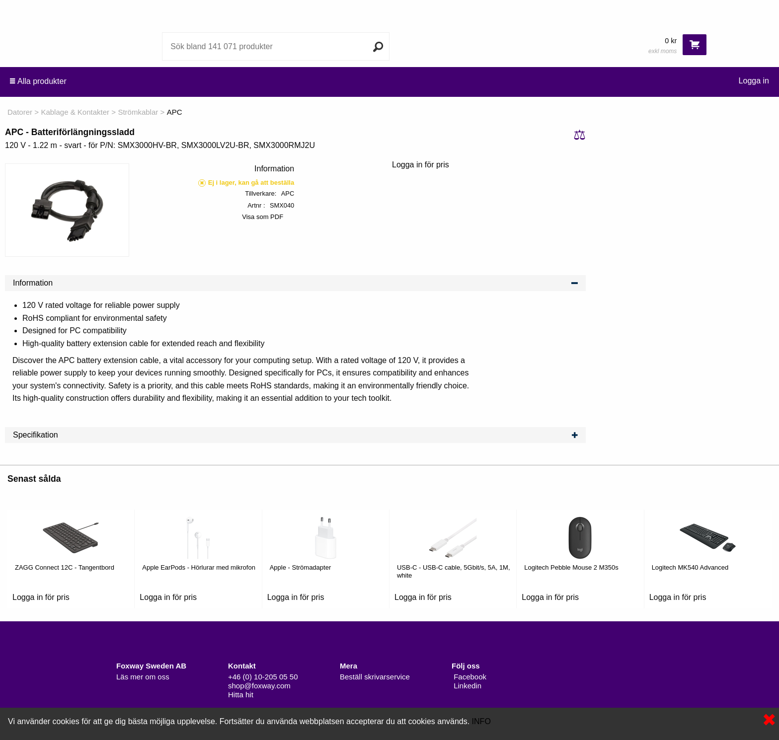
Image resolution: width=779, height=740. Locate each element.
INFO (481, 721)
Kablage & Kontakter (75, 112)
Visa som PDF (262, 217)
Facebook (469, 676)
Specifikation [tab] (295, 435)
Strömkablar (138, 112)
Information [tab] (295, 283)
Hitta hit (240, 694)
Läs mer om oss (142, 676)
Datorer (19, 112)
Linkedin (466, 685)
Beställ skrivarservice (375, 676)
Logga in (754, 80)
